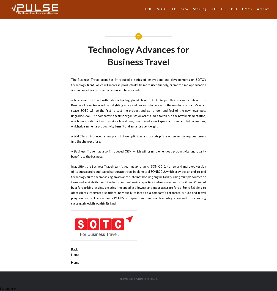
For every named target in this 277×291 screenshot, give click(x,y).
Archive (263, 9)
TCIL (148, 9)
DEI (234, 9)
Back (74, 249)
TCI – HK (219, 9)
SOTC (162, 9)
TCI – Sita (180, 9)
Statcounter (8, 288)
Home (75, 255)
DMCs (247, 9)
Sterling (200, 9)
